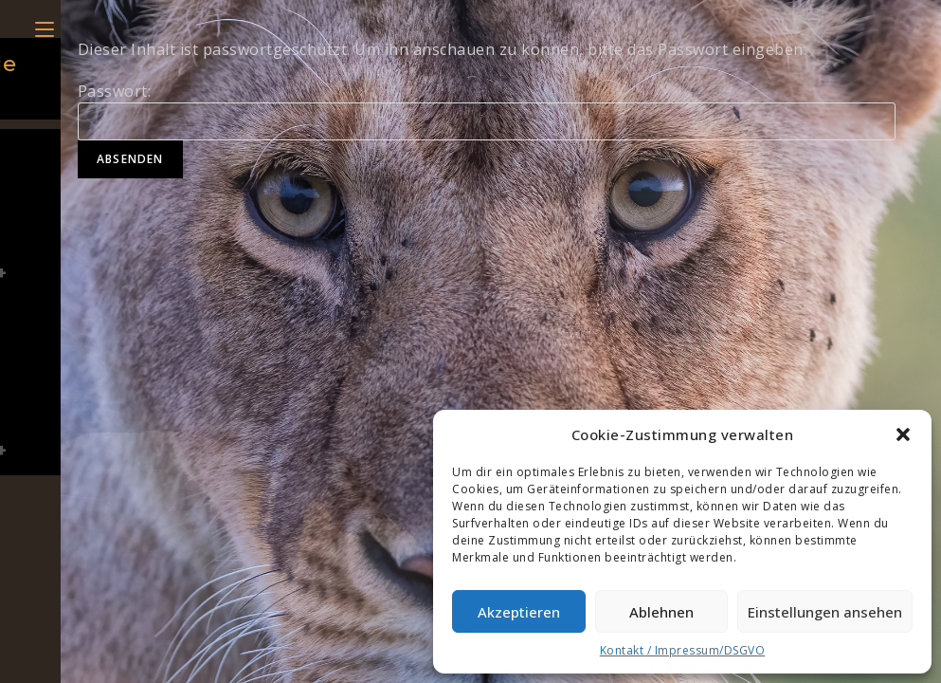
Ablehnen (661, 611)
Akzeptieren (519, 611)
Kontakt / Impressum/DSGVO (683, 650)
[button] (903, 434)
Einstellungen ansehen (825, 611)
